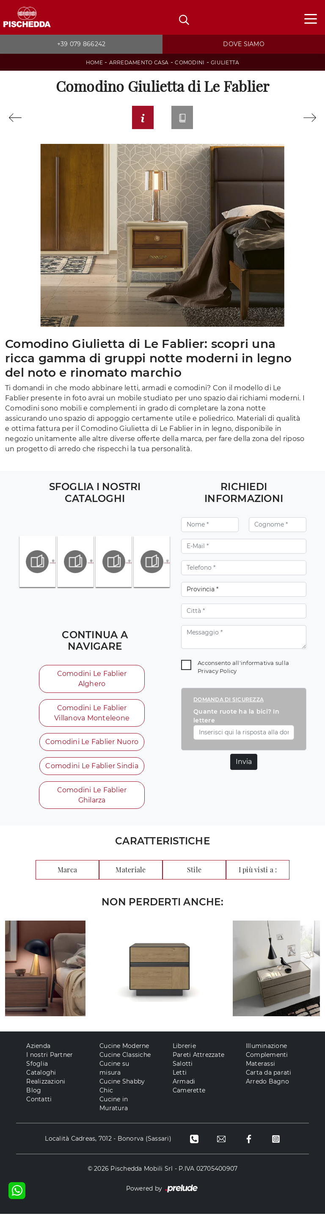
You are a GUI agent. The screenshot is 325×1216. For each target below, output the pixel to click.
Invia (244, 763)
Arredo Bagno (267, 1083)
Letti (180, 1074)
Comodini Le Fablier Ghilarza (92, 797)
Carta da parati (269, 1074)
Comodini (189, 62)
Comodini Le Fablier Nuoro (91, 743)
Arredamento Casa (139, 62)
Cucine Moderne (124, 1048)
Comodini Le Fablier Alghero (92, 680)
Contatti (39, 1101)
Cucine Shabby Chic (122, 1088)
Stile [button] (194, 871)
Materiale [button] (131, 871)
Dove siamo (243, 44)
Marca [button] (67, 871)
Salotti (183, 1066)
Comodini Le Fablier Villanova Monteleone (91, 714)
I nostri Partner (49, 1057)
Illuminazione (266, 1048)
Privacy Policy (217, 672)
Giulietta (225, 62)
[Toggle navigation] (310, 18)
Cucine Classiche (125, 1057)
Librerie (184, 1048)
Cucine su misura (114, 1070)
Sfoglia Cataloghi (41, 1070)
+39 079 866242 (81, 44)
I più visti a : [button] (258, 871)
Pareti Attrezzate (198, 1057)
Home (94, 62)
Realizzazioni (45, 1083)
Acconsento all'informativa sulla (243, 668)
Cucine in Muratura (113, 1105)
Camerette (189, 1092)
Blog (33, 1092)
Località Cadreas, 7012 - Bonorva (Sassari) (107, 1140)
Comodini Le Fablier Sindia (91, 768)
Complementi (267, 1057)
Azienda (38, 1048)
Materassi (260, 1066)
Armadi (184, 1083)
